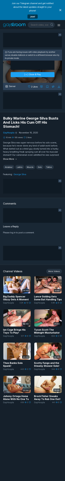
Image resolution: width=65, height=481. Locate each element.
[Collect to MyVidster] (47, 86)
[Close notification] (60, 10)
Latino (19, 167)
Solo (40, 167)
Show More (10, 159)
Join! (32, 16)
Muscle (30, 167)
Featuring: (7, 174)
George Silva (20, 174)
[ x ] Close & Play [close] (32, 74)
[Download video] (59, 86)
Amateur (9, 167)
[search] (52, 25)
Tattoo (49, 167)
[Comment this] (41, 86)
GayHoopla (8, 132)
